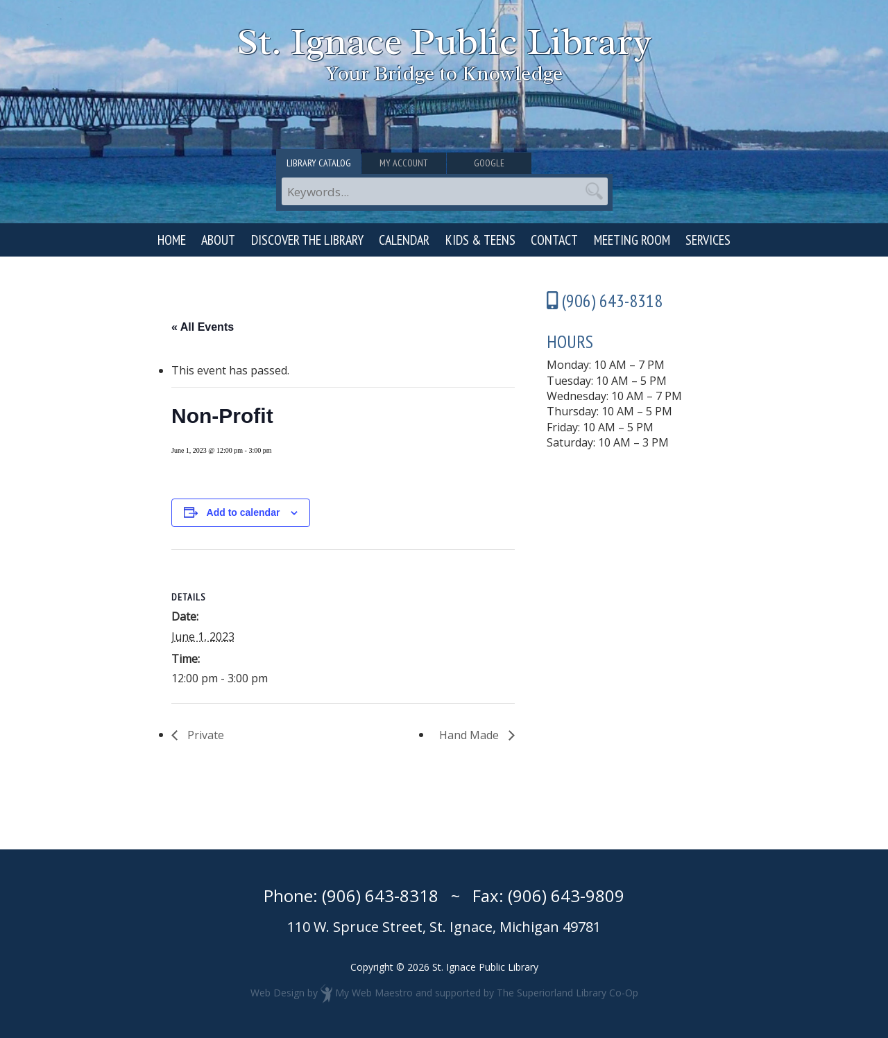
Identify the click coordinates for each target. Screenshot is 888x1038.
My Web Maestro (374, 992)
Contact (554, 240)
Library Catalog (332, 164)
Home (171, 240)
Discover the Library (307, 240)
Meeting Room (632, 240)
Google (557, 164)
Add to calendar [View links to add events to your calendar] (243, 512)
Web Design (277, 992)
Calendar (404, 240)
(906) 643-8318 (380, 895)
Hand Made (470, 735)
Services (708, 240)
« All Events (202, 327)
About (218, 240)
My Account (444, 164)
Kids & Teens (480, 240)
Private (204, 735)
